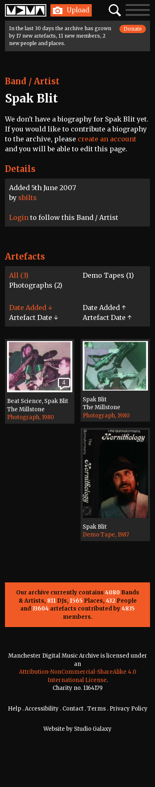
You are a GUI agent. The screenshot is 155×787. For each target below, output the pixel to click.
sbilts (27, 197)
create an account (107, 139)
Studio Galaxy (93, 728)
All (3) (19, 275)
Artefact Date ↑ (107, 317)
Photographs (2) (35, 285)
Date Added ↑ (104, 307)
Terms (96, 708)
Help (14, 708)
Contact (72, 708)
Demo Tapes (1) (108, 275)
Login (19, 217)
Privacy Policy (129, 708)
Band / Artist (32, 81)
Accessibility (42, 708)
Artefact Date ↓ (33, 317)
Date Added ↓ (30, 307)
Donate (133, 29)
